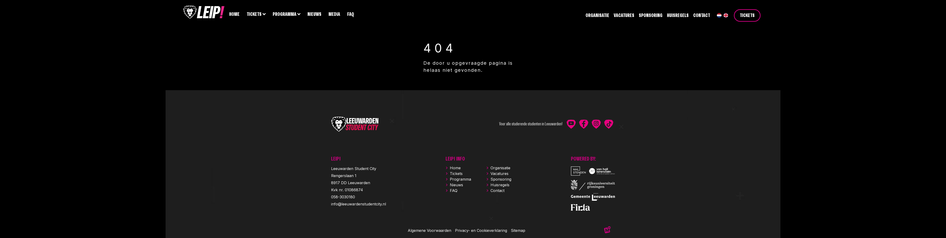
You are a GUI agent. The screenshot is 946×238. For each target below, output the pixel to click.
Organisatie (500, 168)
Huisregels (500, 185)
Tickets (456, 173)
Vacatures (499, 173)
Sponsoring (501, 179)
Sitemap (518, 230)
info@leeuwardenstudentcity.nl (358, 204)
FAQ (453, 190)
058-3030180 (343, 197)
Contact (497, 190)
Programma (460, 179)
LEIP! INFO (455, 159)
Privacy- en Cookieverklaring (481, 230)
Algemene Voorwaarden (429, 230)
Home (455, 168)
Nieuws (456, 185)
